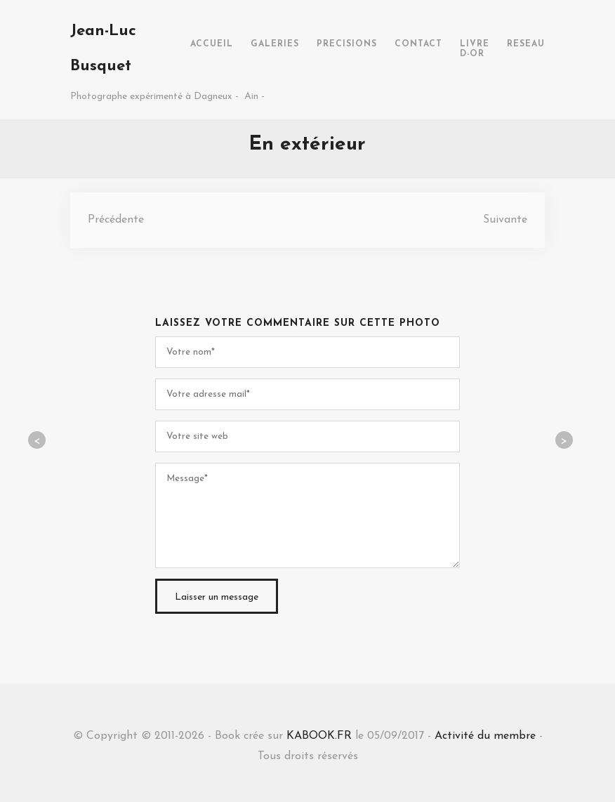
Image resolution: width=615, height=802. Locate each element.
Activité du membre (485, 736)
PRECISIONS (347, 44)
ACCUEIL (211, 44)
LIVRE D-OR (474, 49)
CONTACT (418, 44)
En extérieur (307, 145)
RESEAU (526, 44)
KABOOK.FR (319, 736)
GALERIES (275, 44)
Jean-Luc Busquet (103, 48)
